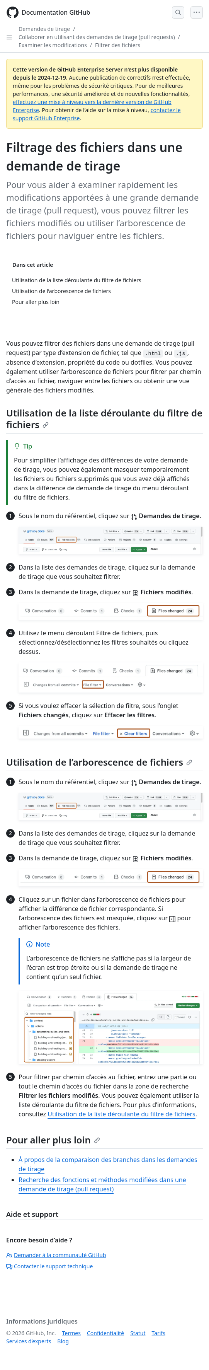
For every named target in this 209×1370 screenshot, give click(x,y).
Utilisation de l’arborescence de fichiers (99, 762)
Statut (137, 1333)
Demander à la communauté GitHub (56, 1255)
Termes (71, 1333)
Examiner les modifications (53, 45)
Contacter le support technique (49, 1266)
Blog (63, 1341)
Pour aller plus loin (53, 1139)
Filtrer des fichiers (117, 45)
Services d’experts (28, 1341)
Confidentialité (105, 1333)
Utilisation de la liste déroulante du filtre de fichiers (104, 418)
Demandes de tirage (44, 28)
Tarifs (158, 1333)
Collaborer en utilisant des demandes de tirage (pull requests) (97, 37)
